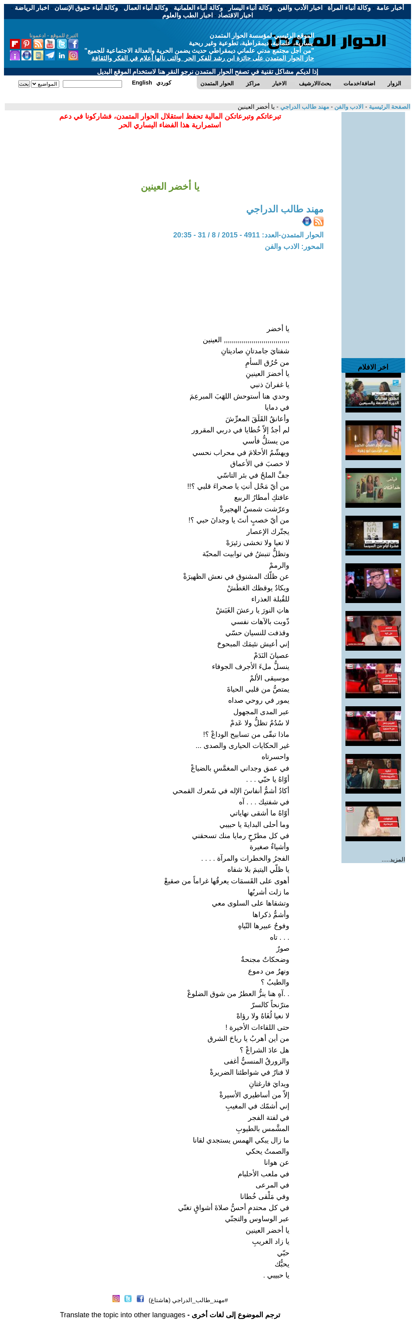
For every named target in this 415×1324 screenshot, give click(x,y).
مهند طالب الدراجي (303, 106)
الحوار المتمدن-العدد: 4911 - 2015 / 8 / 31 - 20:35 (248, 235)
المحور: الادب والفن (294, 247)
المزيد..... (393, 859)
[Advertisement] (373, 231)
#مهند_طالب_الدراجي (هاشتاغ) (188, 1300)
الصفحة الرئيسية (388, 106)
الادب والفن (348, 106)
